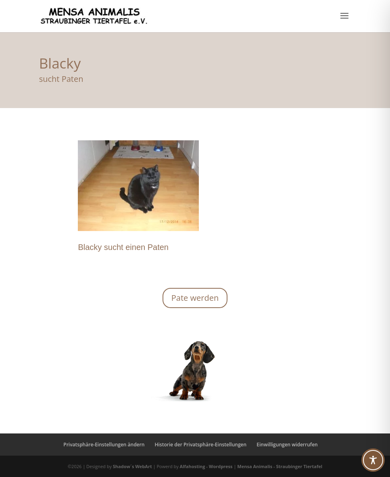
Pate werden (195, 297)
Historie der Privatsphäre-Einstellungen (200, 444)
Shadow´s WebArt (132, 466)
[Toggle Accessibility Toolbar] (373, 460)
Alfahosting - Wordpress (207, 466)
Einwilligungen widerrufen (287, 444)
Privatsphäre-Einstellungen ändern (103, 444)
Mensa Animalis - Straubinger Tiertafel (279, 466)
